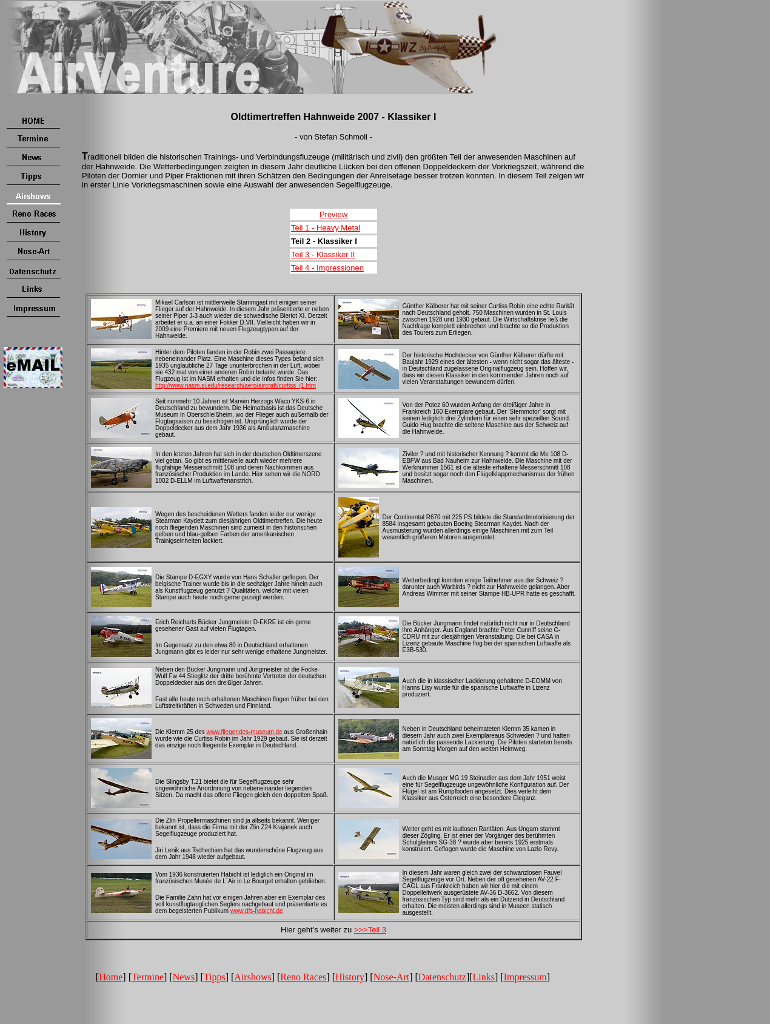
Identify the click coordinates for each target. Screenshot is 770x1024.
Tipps (215, 977)
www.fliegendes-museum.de (244, 732)
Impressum (525, 977)
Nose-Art (391, 977)
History (349, 977)
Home (110, 977)
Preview (333, 214)
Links (484, 977)
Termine (148, 977)
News (184, 977)
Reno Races (303, 977)
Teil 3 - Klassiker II (323, 254)
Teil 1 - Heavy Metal (325, 227)
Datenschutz (442, 977)
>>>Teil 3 (370, 929)
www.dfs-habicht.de (256, 911)
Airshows (252, 977)
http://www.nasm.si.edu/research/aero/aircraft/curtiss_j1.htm (235, 385)
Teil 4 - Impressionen (327, 267)
